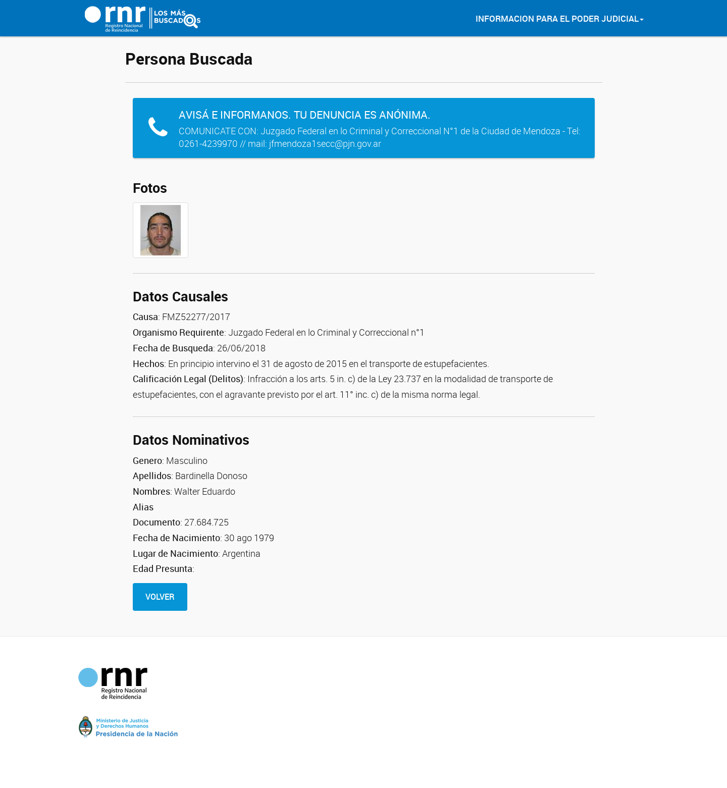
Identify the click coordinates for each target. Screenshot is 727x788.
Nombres (151, 491)
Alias (143, 507)
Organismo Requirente (178, 332)
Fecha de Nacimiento (176, 538)
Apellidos (152, 475)
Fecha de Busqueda (173, 348)
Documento (156, 522)
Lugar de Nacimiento (175, 553)
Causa (145, 316)
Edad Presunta (162, 568)
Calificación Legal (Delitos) (188, 379)
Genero (147, 460)
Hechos (148, 363)
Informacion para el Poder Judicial (560, 18)
